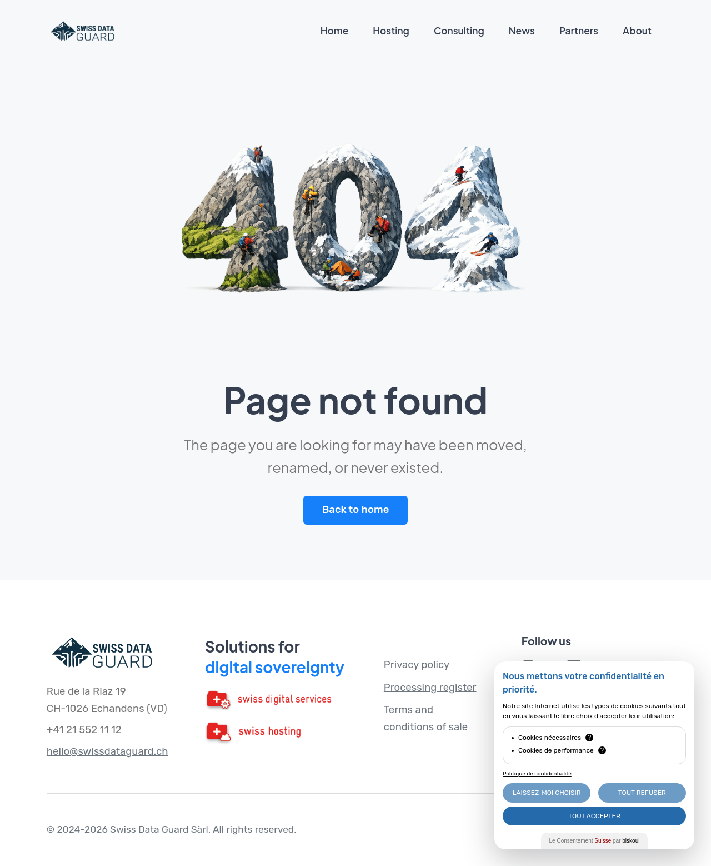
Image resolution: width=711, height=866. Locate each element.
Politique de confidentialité (537, 773)
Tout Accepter (594, 816)
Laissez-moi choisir (547, 793)
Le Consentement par (594, 841)
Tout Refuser (642, 793)
